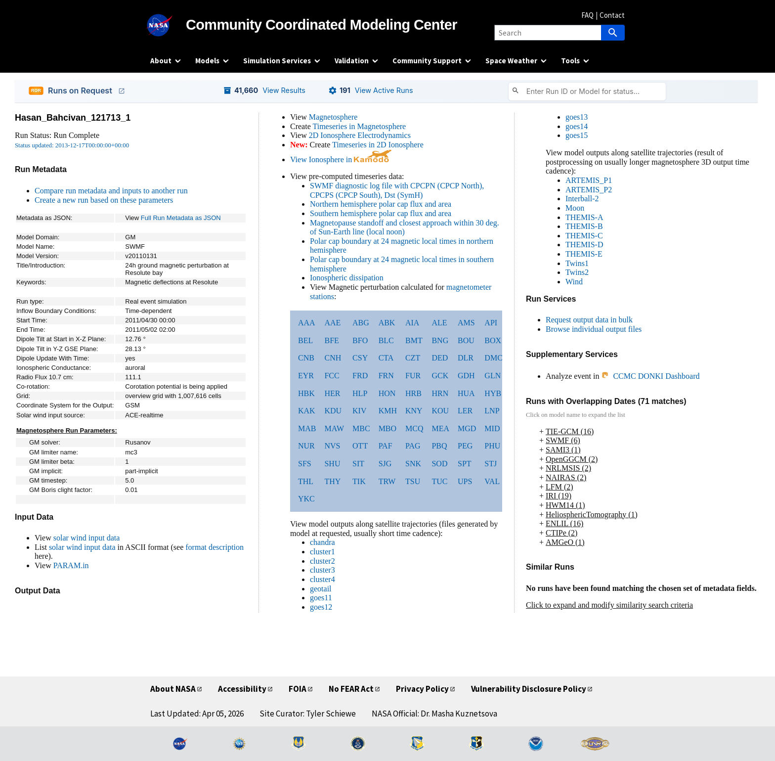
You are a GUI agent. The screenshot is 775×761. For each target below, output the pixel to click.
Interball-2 (582, 198)
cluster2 (322, 561)
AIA (412, 322)
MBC (361, 428)
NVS (332, 446)
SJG (385, 463)
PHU (492, 446)
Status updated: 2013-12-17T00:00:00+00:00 (72, 145)
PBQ (439, 446)
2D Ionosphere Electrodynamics (360, 135)
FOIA (297, 688)
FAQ (587, 15)
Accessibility (242, 688)
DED (439, 358)
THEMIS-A (584, 217)
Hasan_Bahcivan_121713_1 (72, 118)
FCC (331, 375)
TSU (412, 481)
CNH (332, 358)
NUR (306, 446)
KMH (388, 410)
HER (332, 393)
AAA (306, 322)
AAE (332, 322)
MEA (440, 428)
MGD (467, 428)
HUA (466, 393)
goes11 (321, 597)
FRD (360, 375)
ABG (360, 322)
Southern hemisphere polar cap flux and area (380, 213)
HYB (492, 393)
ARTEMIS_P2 (588, 189)
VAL (492, 481)
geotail (321, 588)
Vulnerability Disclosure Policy (528, 688)
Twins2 (577, 272)
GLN (492, 375)
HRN (439, 393)
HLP (359, 393)
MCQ (414, 428)
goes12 (321, 607)
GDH (466, 375)
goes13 (576, 117)
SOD (439, 463)
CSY (360, 358)
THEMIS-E (584, 254)
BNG (439, 340)
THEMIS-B (584, 226)
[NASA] (168, 25)
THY (332, 481)
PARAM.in (71, 565)
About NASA (173, 688)
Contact (612, 15)
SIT (358, 463)
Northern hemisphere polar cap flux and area (380, 204)
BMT (414, 340)
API (490, 322)
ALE (439, 322)
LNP (491, 410)
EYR (306, 375)
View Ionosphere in (340, 159)
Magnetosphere (333, 117)
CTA (386, 358)
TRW (387, 481)
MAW (334, 428)
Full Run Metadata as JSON (181, 218)
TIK (359, 481)
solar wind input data (86, 538)
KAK (306, 410)
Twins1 (577, 263)
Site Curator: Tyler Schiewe (307, 713)
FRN (386, 375)
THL (305, 481)
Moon (574, 208)
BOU (466, 340)
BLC (386, 340)
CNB (306, 358)
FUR (413, 375)
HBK (306, 393)
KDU (333, 410)
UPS (465, 481)
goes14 (576, 126)
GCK (439, 375)
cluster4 (322, 579)
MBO (387, 428)
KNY (414, 410)
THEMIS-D (584, 244)
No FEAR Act (351, 688)
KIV (359, 410)
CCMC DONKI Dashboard (650, 376)
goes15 (576, 135)
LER (465, 410)
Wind (574, 281)
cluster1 (322, 551)
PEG (465, 446)
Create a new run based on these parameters (104, 200)
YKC (306, 498)
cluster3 (322, 570)
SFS (304, 463)
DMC (493, 358)
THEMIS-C (584, 235)
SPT (465, 463)
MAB (307, 428)
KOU (440, 410)
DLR (466, 358)
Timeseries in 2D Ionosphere (378, 144)
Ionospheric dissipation (347, 277)
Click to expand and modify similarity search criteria (609, 605)
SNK (413, 463)
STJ (490, 463)
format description (214, 547)
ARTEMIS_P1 (588, 180)
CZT (412, 358)
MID (492, 428)
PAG (413, 446)
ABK (387, 322)
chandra (322, 542)
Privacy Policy (422, 688)
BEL (305, 340)
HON (387, 393)
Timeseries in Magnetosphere (359, 126)
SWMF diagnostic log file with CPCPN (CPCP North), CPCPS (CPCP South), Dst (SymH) (397, 190)
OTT (360, 446)
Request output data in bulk (589, 319)
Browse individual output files (594, 329)
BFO (360, 340)
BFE (331, 340)
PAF (385, 446)
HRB (413, 393)
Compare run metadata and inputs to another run (111, 190)
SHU (332, 463)
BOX (492, 340)
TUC (439, 481)
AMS (466, 322)
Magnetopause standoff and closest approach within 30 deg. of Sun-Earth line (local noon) (404, 227)
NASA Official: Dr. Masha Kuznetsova (434, 713)
